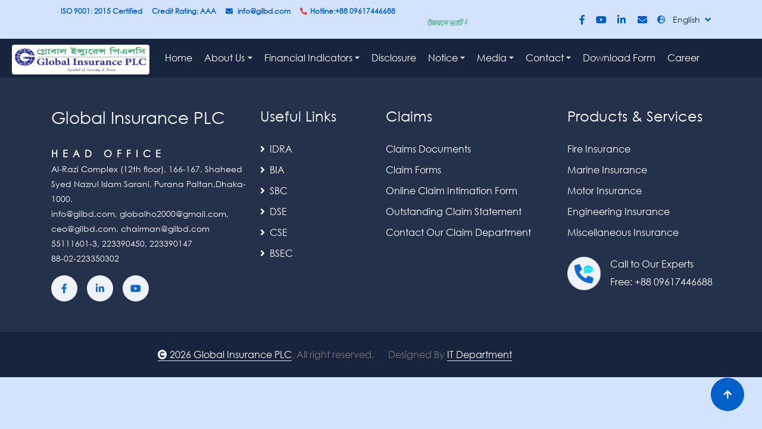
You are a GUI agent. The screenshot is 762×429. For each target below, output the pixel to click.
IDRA (276, 148)
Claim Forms (413, 169)
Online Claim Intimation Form (451, 190)
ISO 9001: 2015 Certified (101, 11)
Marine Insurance (607, 169)
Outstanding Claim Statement (453, 211)
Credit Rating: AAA (184, 11)
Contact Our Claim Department (458, 232)
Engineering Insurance (618, 211)
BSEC (276, 253)
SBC (274, 190)
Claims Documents (428, 148)
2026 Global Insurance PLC (225, 354)
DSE (273, 211)
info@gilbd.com (258, 11)
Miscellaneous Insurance (623, 232)
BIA (272, 169)
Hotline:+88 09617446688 (347, 11)
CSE (274, 232)
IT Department (479, 354)
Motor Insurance (604, 190)
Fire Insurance (598, 148)
